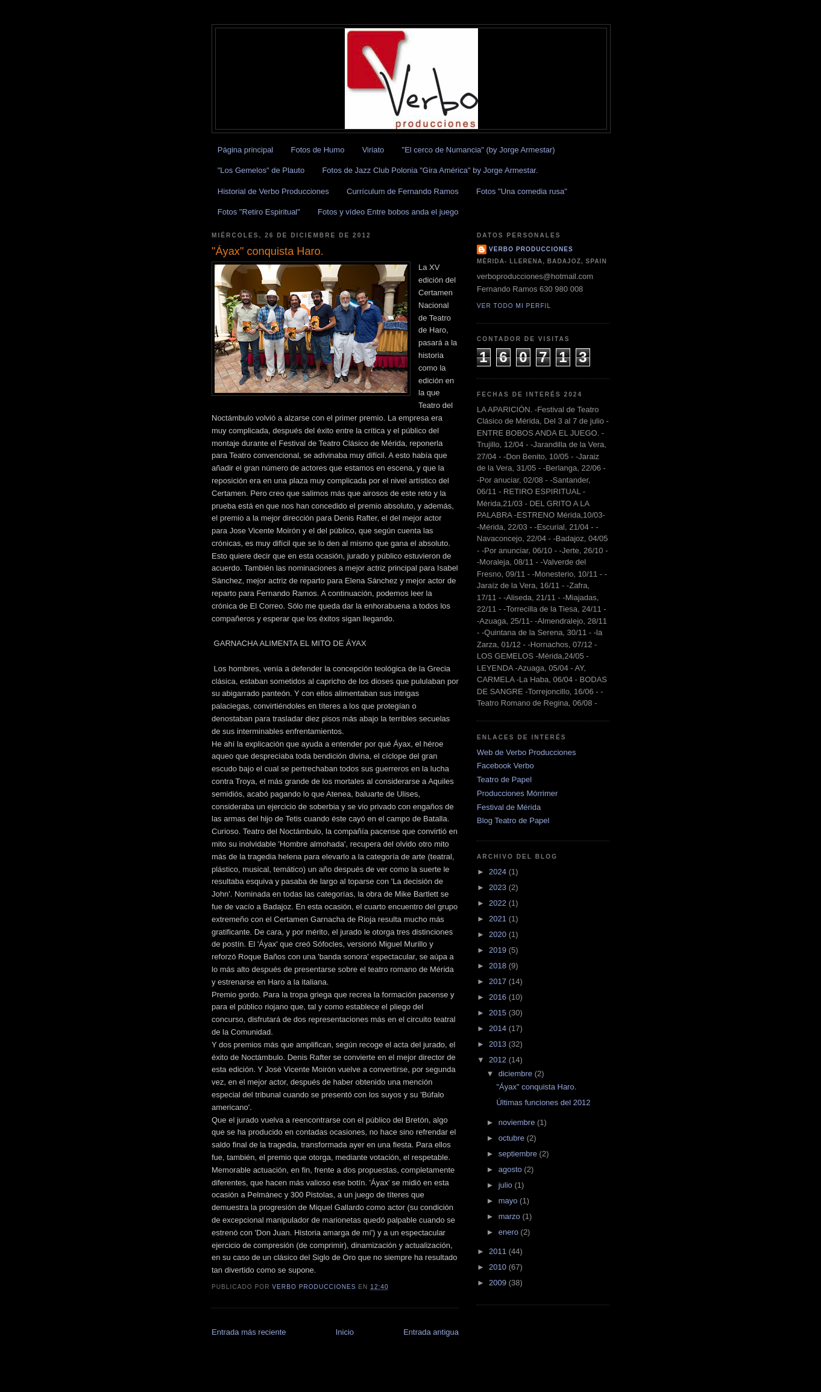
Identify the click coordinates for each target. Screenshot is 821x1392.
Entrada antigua (431, 1332)
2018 (499, 965)
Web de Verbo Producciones (526, 752)
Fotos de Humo (318, 149)
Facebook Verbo (505, 765)
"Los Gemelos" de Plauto (261, 170)
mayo (509, 1200)
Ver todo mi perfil (514, 306)
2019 (499, 950)
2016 (499, 997)
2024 (499, 871)
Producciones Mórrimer (517, 793)
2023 (499, 887)
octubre (513, 1138)
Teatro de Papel (504, 779)
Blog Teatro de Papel (513, 820)
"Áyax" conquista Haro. (536, 1086)
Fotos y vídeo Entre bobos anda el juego (388, 211)
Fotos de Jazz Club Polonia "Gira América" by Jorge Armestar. (430, 170)
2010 (499, 1266)
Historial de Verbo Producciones (273, 191)
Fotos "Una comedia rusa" (521, 191)
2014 (499, 1028)
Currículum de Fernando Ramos (403, 191)
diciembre (517, 1073)
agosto (511, 1169)
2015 (499, 1012)
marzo (511, 1216)
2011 (499, 1251)
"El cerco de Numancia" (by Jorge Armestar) (478, 149)
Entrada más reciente (249, 1332)
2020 (499, 934)
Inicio (345, 1332)
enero (510, 1232)
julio (507, 1185)
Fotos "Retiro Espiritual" (259, 211)
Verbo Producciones (531, 249)
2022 (499, 903)
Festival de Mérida (509, 807)
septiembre (519, 1153)
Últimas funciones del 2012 (543, 1102)
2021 (499, 918)
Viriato (373, 149)
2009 (499, 1282)
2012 (499, 1059)
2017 (499, 981)
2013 (499, 1044)
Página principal (246, 149)
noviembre (518, 1122)
